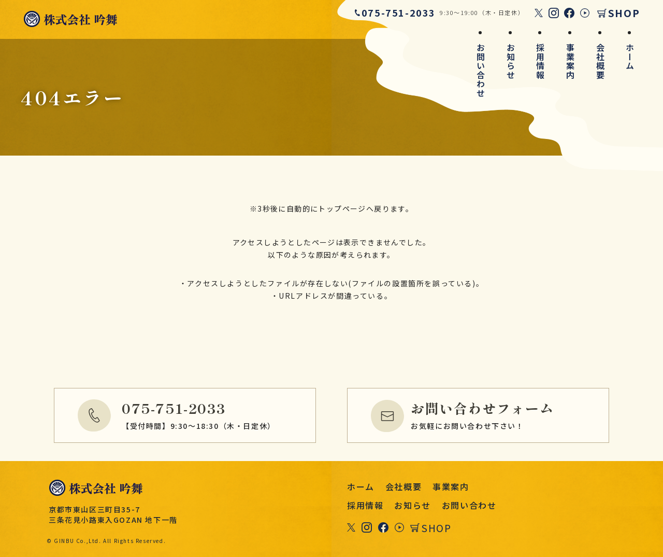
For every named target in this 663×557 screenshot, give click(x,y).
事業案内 (570, 61)
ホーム (630, 57)
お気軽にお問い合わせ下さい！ (508, 413)
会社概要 (600, 61)
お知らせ (511, 61)
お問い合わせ (480, 70)
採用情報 (540, 61)
